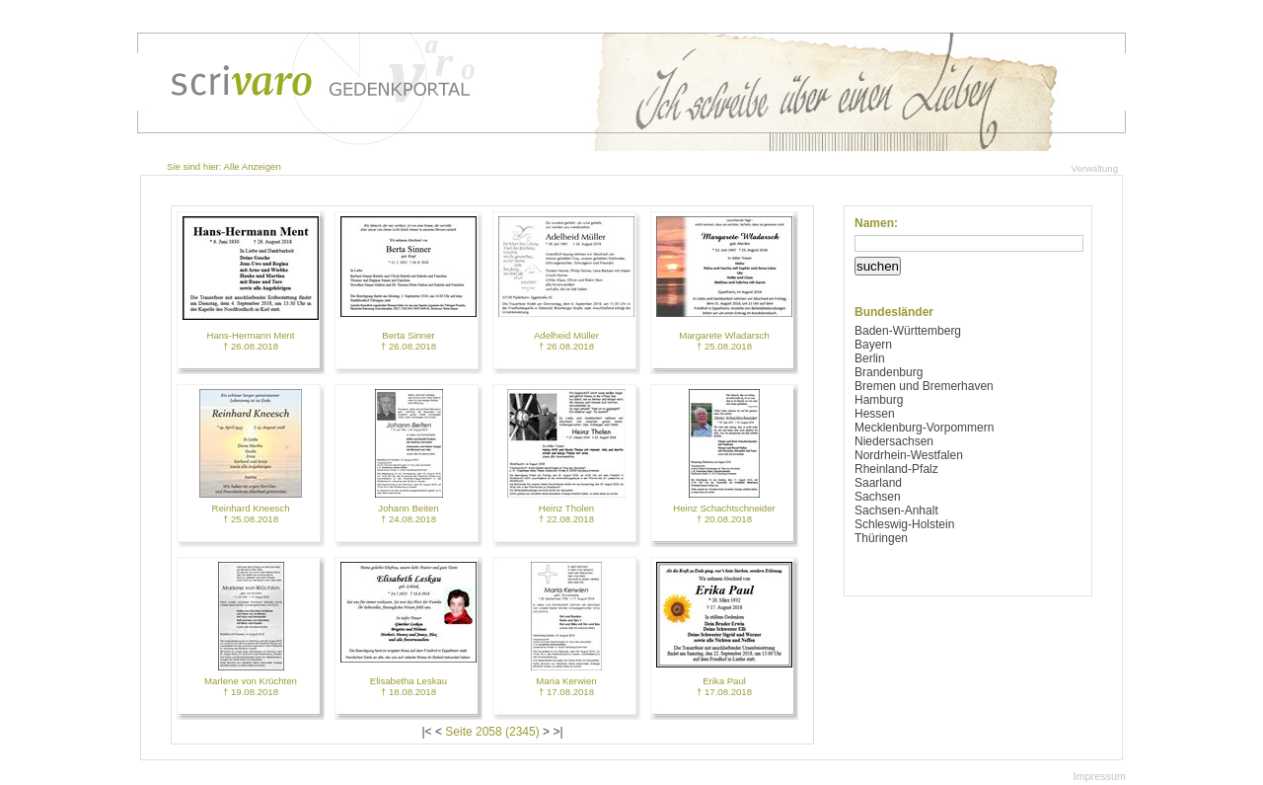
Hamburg (878, 400)
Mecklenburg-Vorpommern (924, 427)
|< (426, 732)
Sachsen (877, 497)
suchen (877, 266)
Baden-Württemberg (907, 331)
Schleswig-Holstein (904, 524)
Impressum (1100, 776)
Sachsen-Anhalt (896, 510)
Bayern (873, 345)
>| (557, 732)
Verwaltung (1095, 168)
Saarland (878, 483)
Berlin (869, 358)
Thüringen (881, 538)
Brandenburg (888, 372)
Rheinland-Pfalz (896, 469)
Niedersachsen (893, 441)
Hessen (874, 414)
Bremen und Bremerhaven (924, 386)
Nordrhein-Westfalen (908, 455)
